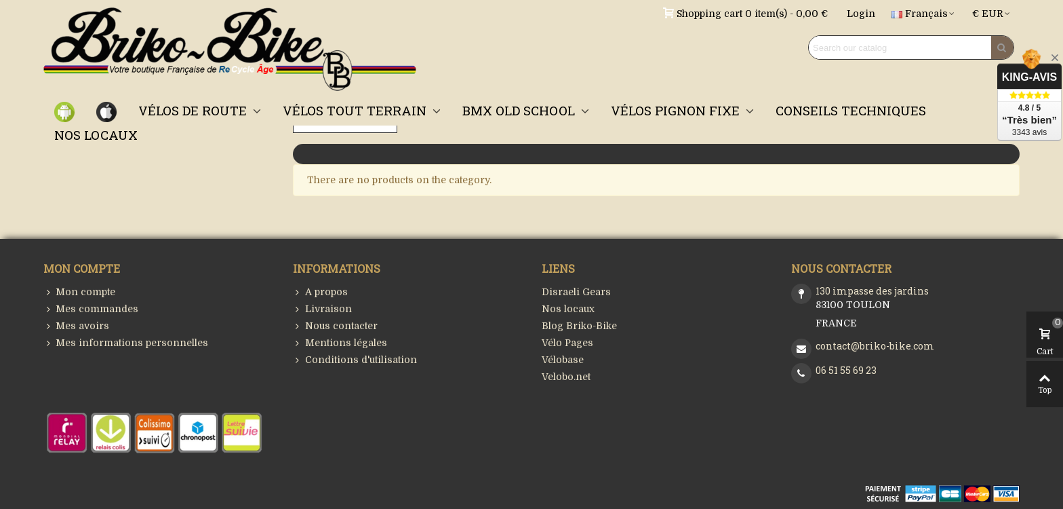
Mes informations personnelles (125, 343)
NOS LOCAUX (96, 134)
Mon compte (79, 292)
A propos (320, 292)
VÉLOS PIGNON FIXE (677, 110)
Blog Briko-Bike (579, 325)
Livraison (322, 309)
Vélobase (563, 359)
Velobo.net (566, 376)
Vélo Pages (567, 342)
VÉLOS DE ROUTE (194, 110)
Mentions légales (340, 343)
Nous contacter (335, 326)
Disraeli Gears (576, 291)
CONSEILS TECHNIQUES (851, 110)
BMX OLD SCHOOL (520, 110)
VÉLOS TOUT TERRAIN (356, 110)
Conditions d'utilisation (355, 360)
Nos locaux (568, 308)
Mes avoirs (76, 326)
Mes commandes (90, 309)
